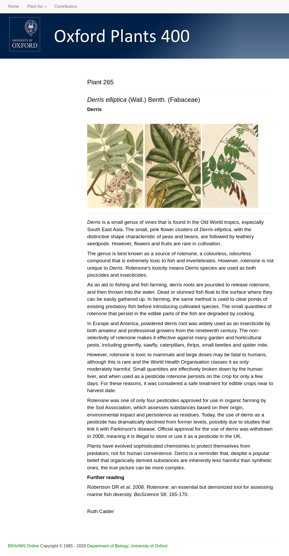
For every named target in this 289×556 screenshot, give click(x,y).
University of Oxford (149, 546)
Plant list (37, 6)
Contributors (65, 6)
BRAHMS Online (23, 546)
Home (13, 6)
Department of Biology (107, 546)
